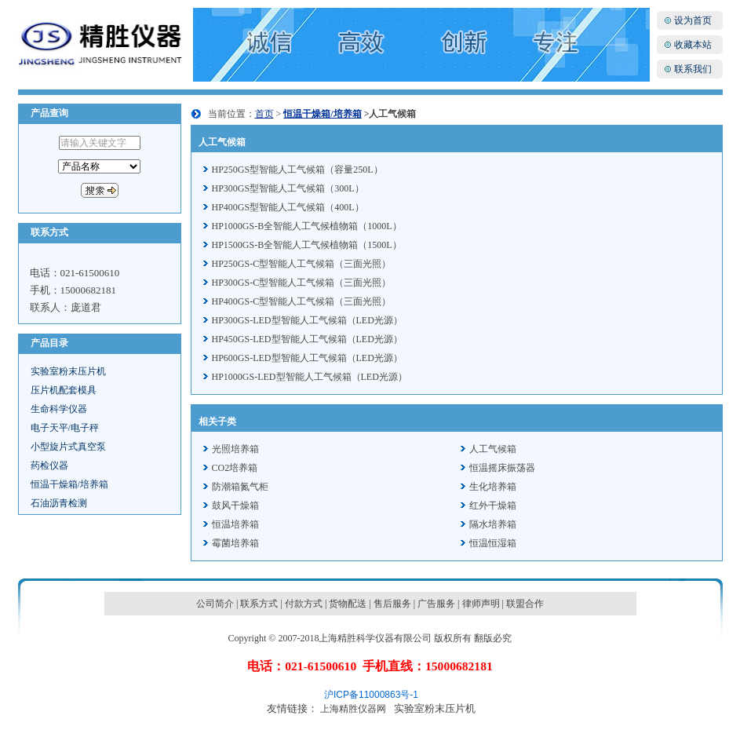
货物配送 (347, 603)
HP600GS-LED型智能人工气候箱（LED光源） (307, 357)
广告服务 (436, 603)
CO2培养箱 (235, 467)
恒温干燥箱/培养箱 (69, 484)
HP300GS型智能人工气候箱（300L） (288, 188)
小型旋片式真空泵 (68, 446)
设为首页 (693, 20)
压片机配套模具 (64, 390)
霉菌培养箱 (235, 543)
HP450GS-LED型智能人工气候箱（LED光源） (307, 339)
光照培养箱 (235, 448)
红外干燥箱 (492, 505)
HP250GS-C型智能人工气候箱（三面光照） (302, 263)
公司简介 (215, 603)
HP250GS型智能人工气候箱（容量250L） (297, 169)
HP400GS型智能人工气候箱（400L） (288, 207)
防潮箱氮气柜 (240, 486)
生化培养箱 (492, 486)
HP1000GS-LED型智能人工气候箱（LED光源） (309, 376)
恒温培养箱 (235, 524)
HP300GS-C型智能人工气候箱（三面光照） (302, 282)
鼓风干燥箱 (235, 505)
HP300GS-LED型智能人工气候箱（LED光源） (307, 320)
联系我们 (693, 69)
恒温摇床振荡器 (502, 467)
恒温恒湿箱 (492, 543)
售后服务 (392, 603)
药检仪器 (49, 465)
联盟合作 (525, 603)
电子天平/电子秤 (65, 427)
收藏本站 (693, 44)
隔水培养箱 (492, 524)
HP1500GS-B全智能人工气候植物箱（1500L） (307, 244)
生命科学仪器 (59, 408)
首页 (264, 113)
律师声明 (481, 603)
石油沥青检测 (59, 503)
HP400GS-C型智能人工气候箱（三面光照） (302, 301)
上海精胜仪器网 (353, 708)
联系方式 (259, 603)
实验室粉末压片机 (68, 371)
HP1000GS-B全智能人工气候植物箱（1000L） (307, 226)
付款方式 (304, 603)
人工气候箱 (492, 448)
